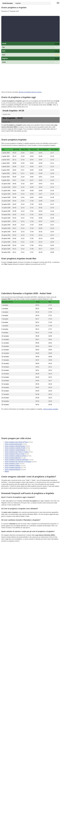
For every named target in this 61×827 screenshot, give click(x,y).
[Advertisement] (30, 29)
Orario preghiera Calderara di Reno (16, 455)
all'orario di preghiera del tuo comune (30, 92)
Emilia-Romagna (8, 3)
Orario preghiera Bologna (12, 469)
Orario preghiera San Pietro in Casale (16, 452)
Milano (7, 471)
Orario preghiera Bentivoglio (13, 444)
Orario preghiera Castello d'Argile (15, 448)
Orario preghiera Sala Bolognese (15, 446)
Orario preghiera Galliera (12, 465)
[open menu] (58, 3)
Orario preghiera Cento (12, 463)
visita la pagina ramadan (50, 409)
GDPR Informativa (7, 549)
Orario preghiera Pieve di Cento (14, 453)
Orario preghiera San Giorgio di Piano (16, 442)
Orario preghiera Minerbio (13, 457)
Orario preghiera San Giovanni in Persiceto (18, 461)
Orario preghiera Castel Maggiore (15, 450)
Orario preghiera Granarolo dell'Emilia (16, 459)
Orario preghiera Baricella (13, 467)
